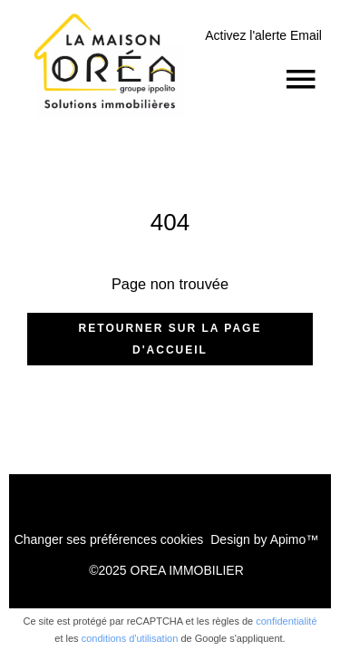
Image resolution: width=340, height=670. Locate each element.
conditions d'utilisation (130, 638)
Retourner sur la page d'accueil (170, 339)
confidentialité (286, 621)
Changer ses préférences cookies (109, 539)
